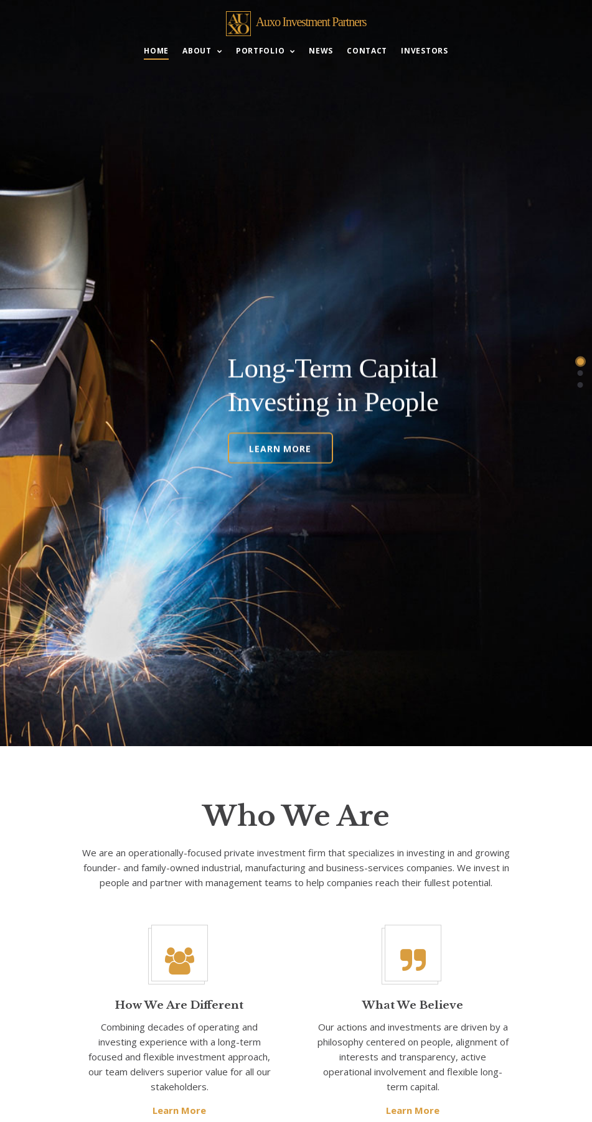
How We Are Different (179, 1005)
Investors (424, 51)
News (321, 51)
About (197, 51)
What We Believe (412, 1005)
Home (156, 51)
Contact (367, 51)
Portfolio (260, 51)
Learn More (280, 446)
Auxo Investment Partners (311, 22)
